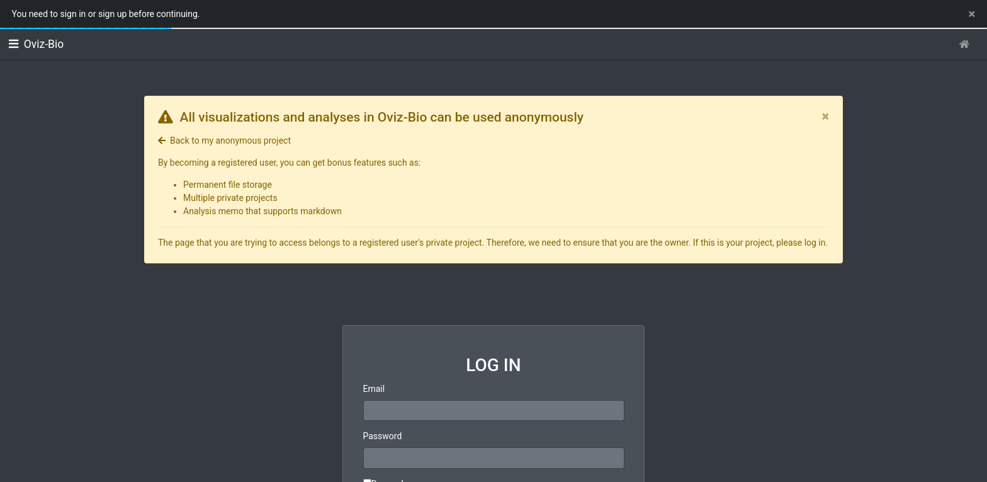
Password (382, 436)
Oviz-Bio (36, 44)
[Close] (825, 116)
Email (374, 389)
